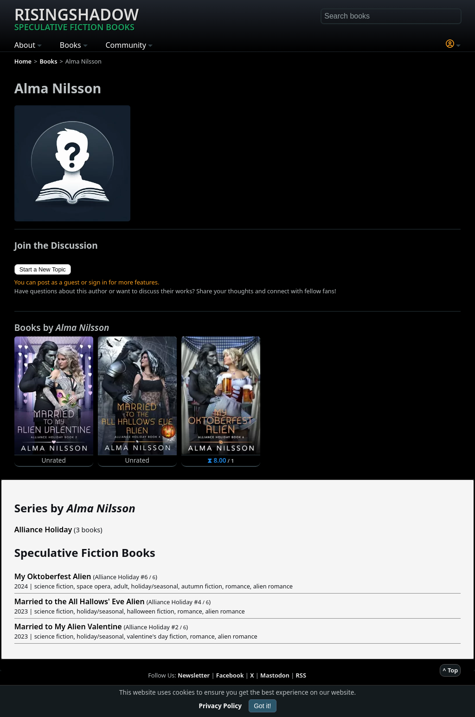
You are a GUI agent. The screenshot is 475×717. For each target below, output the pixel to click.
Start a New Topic (42, 269)
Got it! (262, 706)
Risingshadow (76, 18)
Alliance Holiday (43, 529)
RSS (301, 675)
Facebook (230, 675)
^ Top (450, 670)
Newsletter (194, 675)
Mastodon (274, 675)
